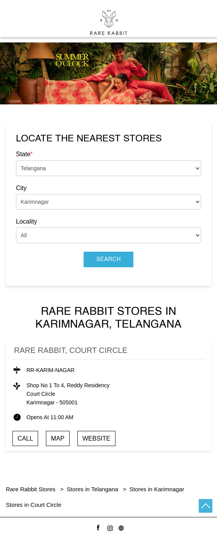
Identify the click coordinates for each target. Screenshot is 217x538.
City (21, 188)
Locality (26, 221)
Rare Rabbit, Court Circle (71, 350)
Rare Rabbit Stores (31, 489)
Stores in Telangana (92, 489)
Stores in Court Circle (33, 504)
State (24, 153)
